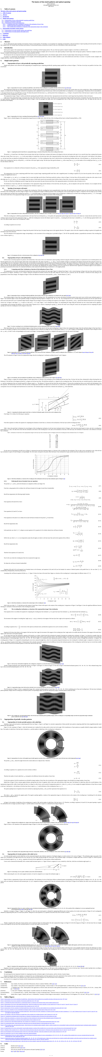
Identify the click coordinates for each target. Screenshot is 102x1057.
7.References (4, 35)
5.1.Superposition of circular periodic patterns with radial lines (17, 30)
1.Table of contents (8, 9)
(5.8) (100, 919)
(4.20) (99, 614)
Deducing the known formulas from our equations (16, 25)
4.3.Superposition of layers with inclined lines (13, 22)
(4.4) (100, 227)
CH (53, 983)
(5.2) (100, 772)
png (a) (63, 213)
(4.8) (100, 491)
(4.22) (99, 629)
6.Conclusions (5, 33)
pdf (15, 1051)
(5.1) (100, 765)
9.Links (3, 39)
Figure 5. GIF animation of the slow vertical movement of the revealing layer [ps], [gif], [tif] (20, 1006)
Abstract (7, 42)
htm (18, 1051)
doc (12, 1051)
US (55, 983)
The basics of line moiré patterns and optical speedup (13, 11)
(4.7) (100, 486)
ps (39, 255)
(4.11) (99, 514)
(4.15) (99, 541)
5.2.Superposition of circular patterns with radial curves (15, 31)
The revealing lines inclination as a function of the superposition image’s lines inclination (25, 26)
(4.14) (99, 533)
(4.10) (99, 506)
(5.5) (100, 799)
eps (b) (67, 213)
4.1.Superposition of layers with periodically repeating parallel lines (18, 20)
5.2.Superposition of (9, 854)
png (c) (79, 213)
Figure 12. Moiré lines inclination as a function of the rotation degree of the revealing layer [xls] (21, 1019)
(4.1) (100, 164)
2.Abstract (4, 14)
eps (65, 87)
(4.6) (100, 425)
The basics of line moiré (40, 2)
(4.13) (99, 526)
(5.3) (100, 778)
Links (6, 1044)
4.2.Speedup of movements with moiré (11, 21)
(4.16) (99, 548)
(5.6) (100, 876)
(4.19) (99, 566)
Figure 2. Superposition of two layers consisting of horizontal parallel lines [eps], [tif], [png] (20, 1000)
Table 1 (8, 432)
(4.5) (100, 418)
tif (67, 87)
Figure (8, 87)
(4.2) (100, 170)
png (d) (28, 353)
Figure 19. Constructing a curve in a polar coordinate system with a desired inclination (18, 1033)
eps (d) (24, 353)
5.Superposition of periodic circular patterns (12, 28)
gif (41, 255)
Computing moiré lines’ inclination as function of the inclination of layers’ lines (23, 24)
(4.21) (99, 621)
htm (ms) (22, 1051)
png (70, 87)
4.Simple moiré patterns (7, 18)
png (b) (71, 213)
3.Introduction (5, 16)
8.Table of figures (5, 37)
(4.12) (99, 520)
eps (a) (59, 213)
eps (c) (75, 213)
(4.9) (100, 498)
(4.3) (100, 222)
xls (64, 478)
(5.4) (100, 791)
